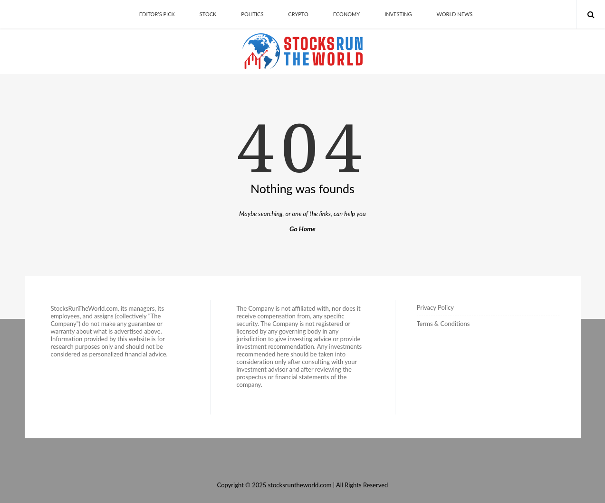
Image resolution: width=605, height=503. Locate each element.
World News (454, 14)
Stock (208, 14)
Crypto (298, 14)
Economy (346, 14)
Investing (398, 14)
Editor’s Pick (157, 14)
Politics (252, 14)
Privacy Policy (435, 307)
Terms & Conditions (443, 323)
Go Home (302, 229)
